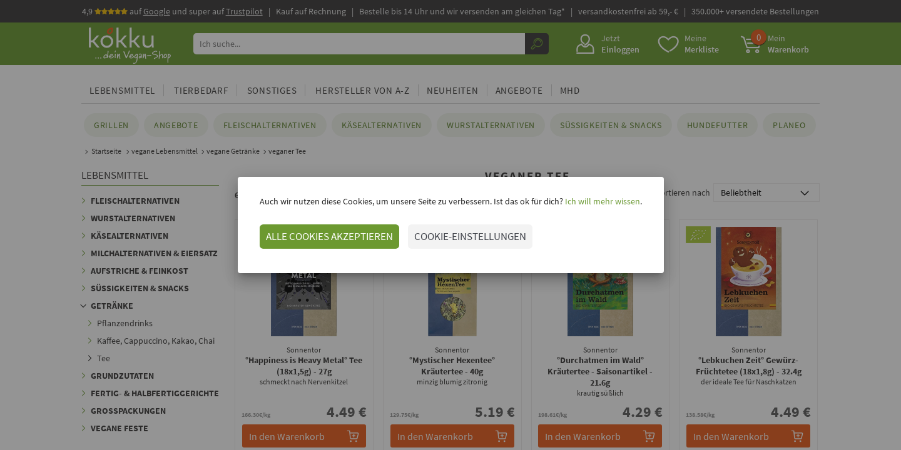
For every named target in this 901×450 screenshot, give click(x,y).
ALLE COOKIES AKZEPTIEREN (329, 236)
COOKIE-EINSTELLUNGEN (470, 236)
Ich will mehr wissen (601, 201)
